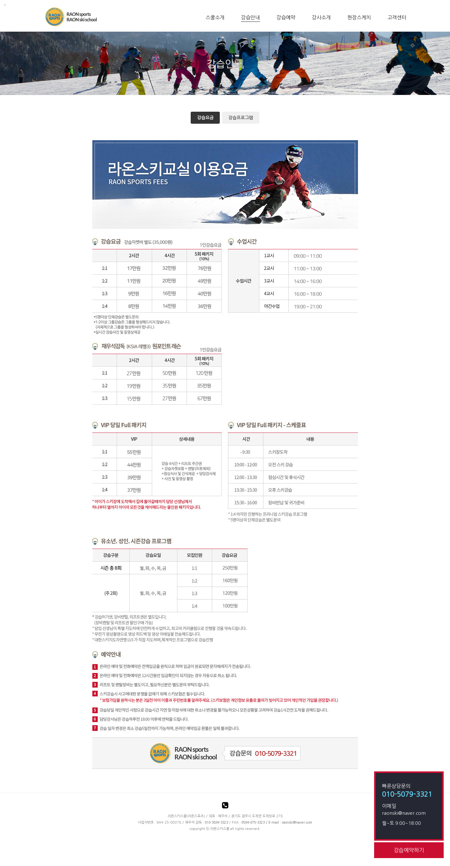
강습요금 (205, 117)
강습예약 (285, 17)
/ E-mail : (261, 822)
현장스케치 (359, 17)
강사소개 (321, 17)
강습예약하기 (409, 850)
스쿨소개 (215, 17)
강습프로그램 (240, 117)
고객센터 (396, 17)
